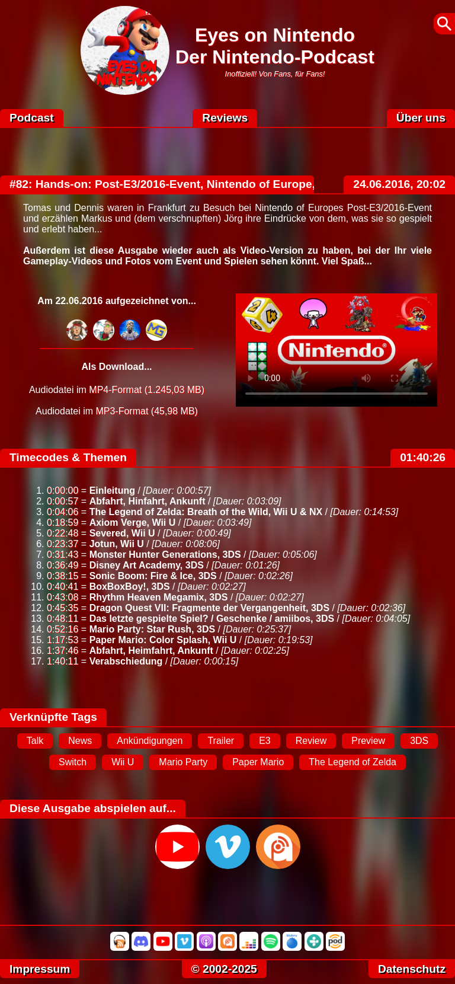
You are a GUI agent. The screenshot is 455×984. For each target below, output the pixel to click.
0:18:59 (62, 522)
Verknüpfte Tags (53, 717)
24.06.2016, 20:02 (399, 184)
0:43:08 (62, 597)
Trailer (220, 741)
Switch (72, 762)
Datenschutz (412, 969)
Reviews (225, 117)
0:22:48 (62, 533)
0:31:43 (62, 554)
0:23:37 (62, 544)
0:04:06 (62, 512)
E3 (265, 741)
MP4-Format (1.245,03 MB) (146, 390)
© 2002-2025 (224, 969)
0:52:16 (62, 629)
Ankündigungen (149, 741)
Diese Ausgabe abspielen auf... (92, 808)
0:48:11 (62, 619)
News (80, 741)
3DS (419, 741)
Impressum (39, 969)
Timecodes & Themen (68, 457)
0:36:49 (62, 565)
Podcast (31, 117)
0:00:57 (62, 501)
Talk (35, 741)
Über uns (421, 117)
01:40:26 (423, 457)
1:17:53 (62, 640)
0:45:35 (62, 608)
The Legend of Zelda (352, 762)
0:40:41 (62, 587)
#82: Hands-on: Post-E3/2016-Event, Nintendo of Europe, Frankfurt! (190, 184)
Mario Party (183, 762)
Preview (368, 741)
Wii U (122, 762)
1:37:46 (62, 651)
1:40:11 (62, 661)
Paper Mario (258, 762)
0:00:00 (62, 490)
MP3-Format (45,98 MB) (146, 411)
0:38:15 (62, 576)
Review (311, 741)
